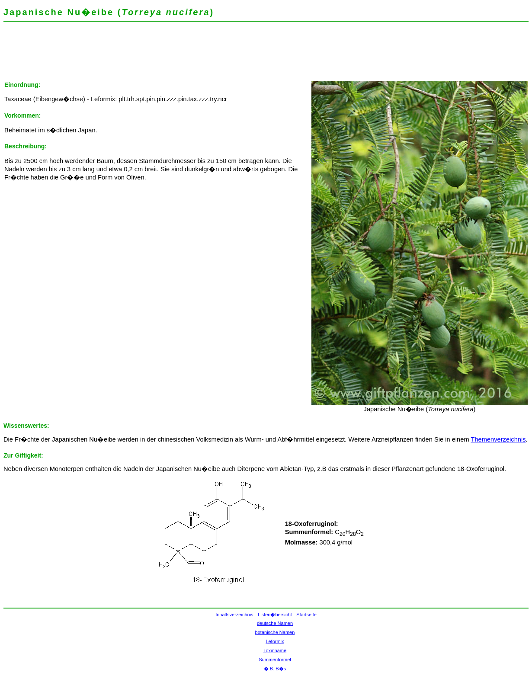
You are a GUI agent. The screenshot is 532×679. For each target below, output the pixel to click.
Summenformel (275, 659)
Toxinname (274, 650)
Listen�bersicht (275, 614)
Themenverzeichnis (498, 439)
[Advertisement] (160, 54)
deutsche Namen (275, 623)
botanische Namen (275, 632)
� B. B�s (275, 668)
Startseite (306, 614)
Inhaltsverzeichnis (234, 614)
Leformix (275, 641)
